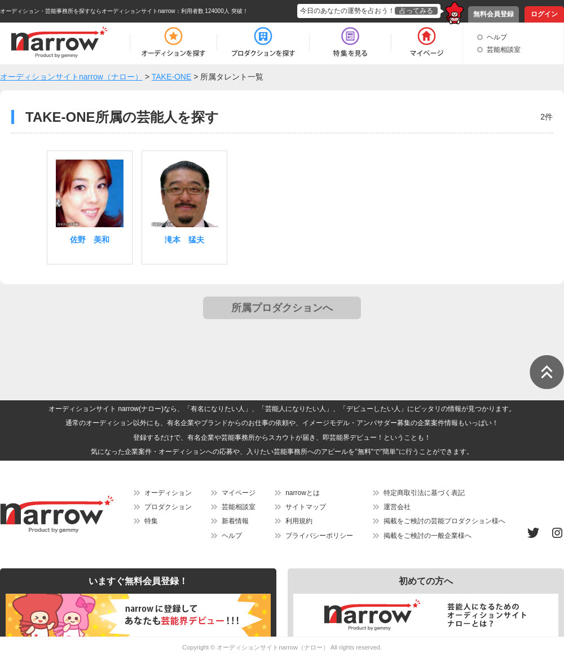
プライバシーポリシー (319, 536)
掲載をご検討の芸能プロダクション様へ (444, 521)
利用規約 (298, 521)
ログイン (544, 14)
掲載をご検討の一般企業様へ (428, 536)
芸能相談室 (504, 50)
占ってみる (416, 11)
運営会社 (397, 507)
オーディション (168, 493)
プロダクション (168, 507)
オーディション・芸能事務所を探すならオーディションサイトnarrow (87, 11)
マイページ (238, 493)
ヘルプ (497, 37)
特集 (151, 521)
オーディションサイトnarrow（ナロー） (273, 647)
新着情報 (235, 521)
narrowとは (302, 493)
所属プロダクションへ (282, 307)
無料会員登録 (493, 14)
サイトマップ (305, 507)
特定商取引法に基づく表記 (424, 493)
